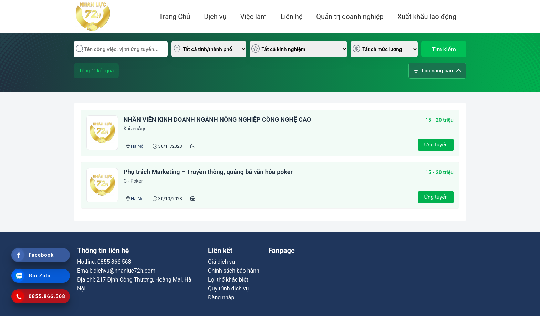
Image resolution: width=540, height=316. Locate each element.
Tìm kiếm (444, 49)
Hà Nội (137, 146)
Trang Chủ (174, 16)
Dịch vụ (215, 16)
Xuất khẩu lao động (427, 16)
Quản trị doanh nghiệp (349, 16)
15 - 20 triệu (439, 120)
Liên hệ (291, 16)
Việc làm (253, 16)
